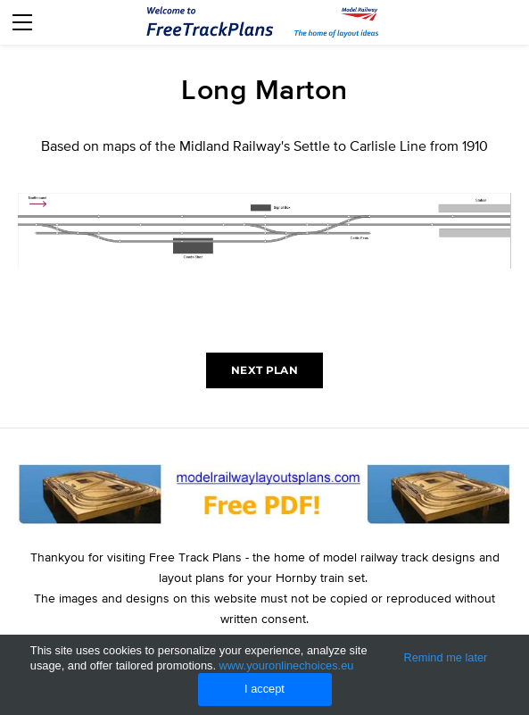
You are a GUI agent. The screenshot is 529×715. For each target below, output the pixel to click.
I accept (264, 688)
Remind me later (445, 657)
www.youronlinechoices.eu (286, 665)
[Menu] (22, 22)
